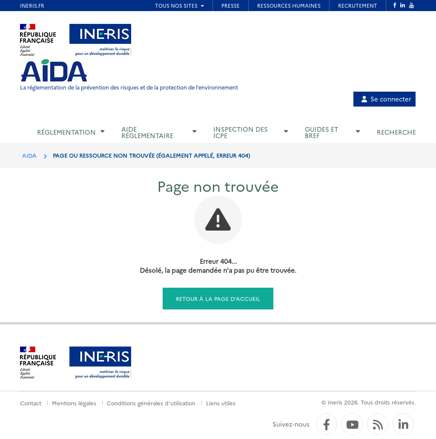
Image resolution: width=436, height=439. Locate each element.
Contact (30, 403)
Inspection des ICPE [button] (240, 132)
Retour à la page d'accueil (218, 298)
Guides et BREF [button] (321, 132)
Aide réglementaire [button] (147, 132)
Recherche (396, 131)
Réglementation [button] (66, 131)
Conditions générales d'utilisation (151, 403)
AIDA (29, 155)
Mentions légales (74, 403)
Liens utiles (220, 403)
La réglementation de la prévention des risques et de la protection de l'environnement (129, 87)
